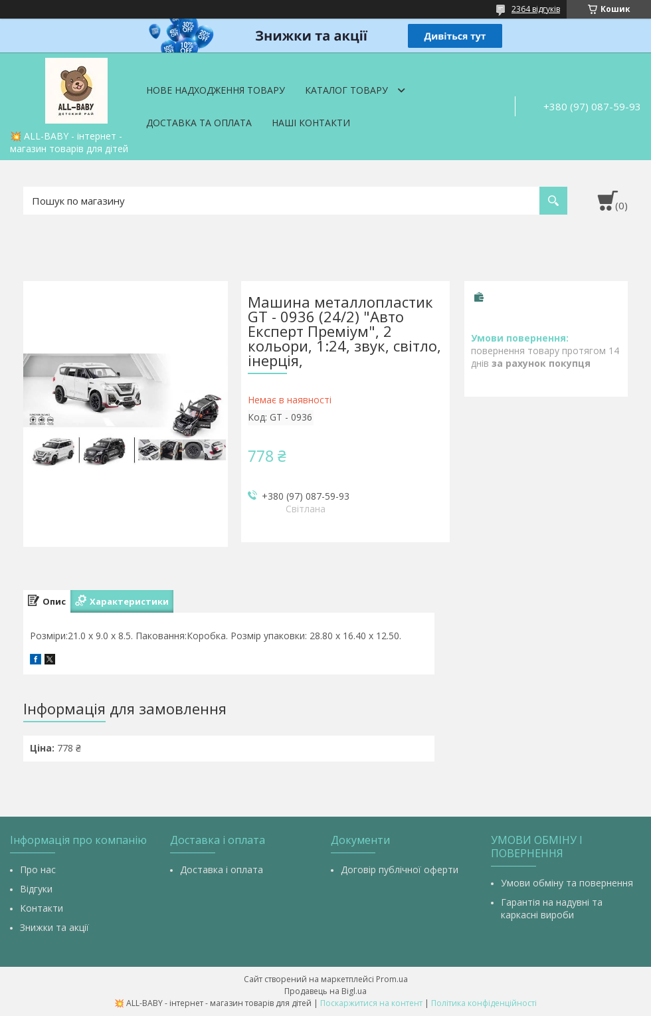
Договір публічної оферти (399, 869)
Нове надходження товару (215, 90)
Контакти (41, 908)
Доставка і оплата (221, 869)
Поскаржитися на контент (371, 1003)
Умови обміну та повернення (567, 882)
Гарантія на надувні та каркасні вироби (552, 908)
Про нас (38, 869)
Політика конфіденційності (484, 1003)
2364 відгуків (536, 9)
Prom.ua (392, 979)
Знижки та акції (54, 927)
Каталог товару (346, 90)
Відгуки (36, 888)
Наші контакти (311, 122)
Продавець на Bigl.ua (325, 991)
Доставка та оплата (199, 122)
